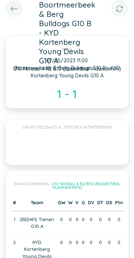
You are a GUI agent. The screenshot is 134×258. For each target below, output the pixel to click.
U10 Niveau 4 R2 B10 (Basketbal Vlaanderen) (85, 185)
